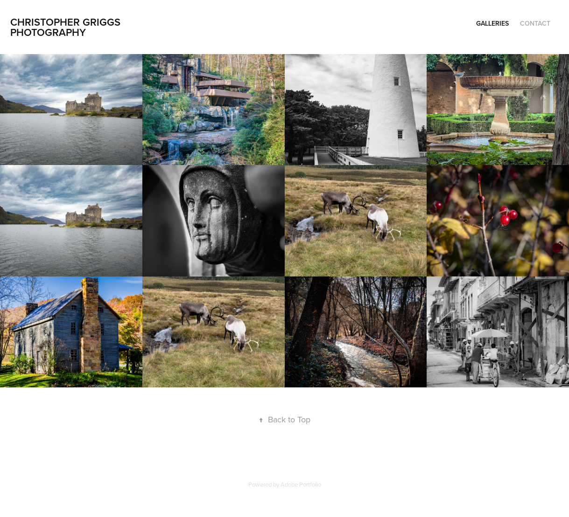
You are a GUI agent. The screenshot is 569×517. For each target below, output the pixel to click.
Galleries (492, 23)
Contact (535, 23)
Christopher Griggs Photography (66, 27)
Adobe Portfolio (301, 484)
